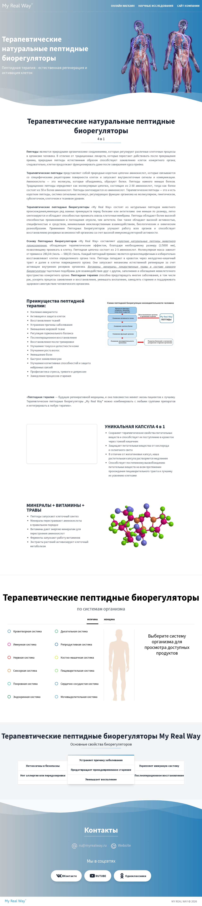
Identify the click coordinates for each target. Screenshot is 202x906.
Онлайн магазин (123, 6)
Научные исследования (155, 6)
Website (124, 845)
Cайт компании (188, 6)
